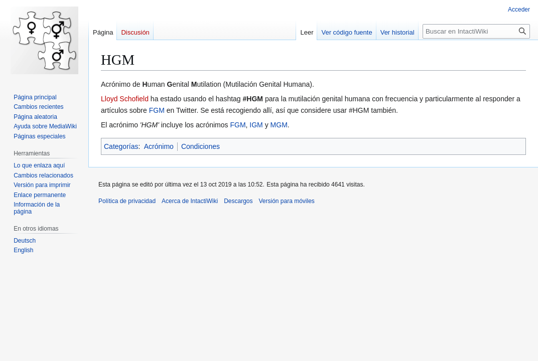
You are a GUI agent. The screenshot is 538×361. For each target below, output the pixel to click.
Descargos (238, 201)
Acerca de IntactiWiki (190, 201)
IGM (255, 125)
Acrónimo (159, 146)
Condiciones (200, 146)
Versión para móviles (286, 201)
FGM (157, 110)
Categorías (121, 146)
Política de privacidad (127, 201)
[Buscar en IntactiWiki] (476, 31)
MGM (279, 125)
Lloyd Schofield (125, 99)
